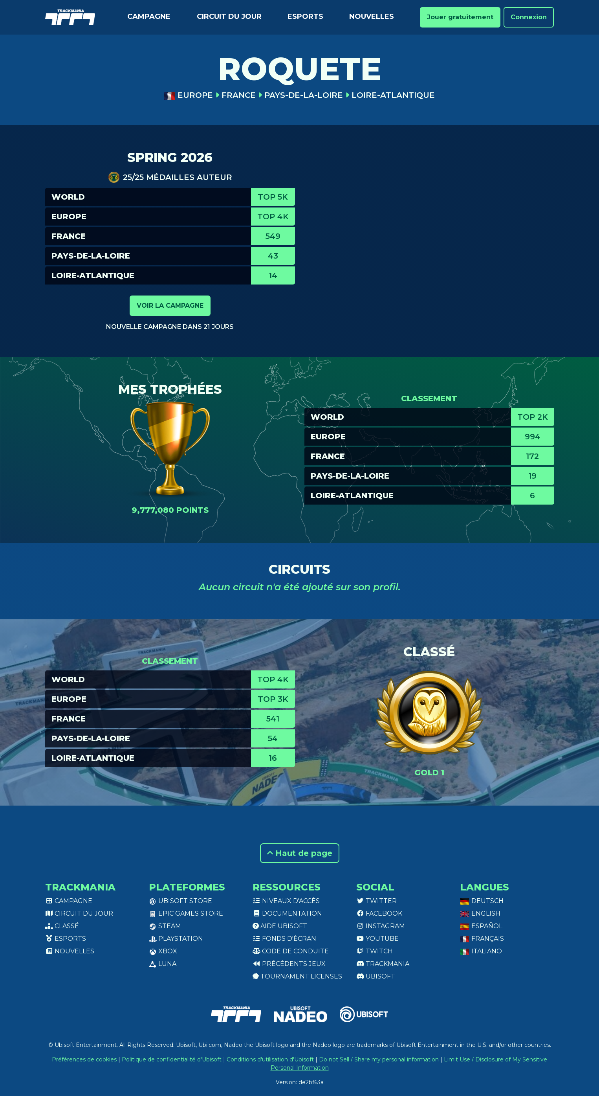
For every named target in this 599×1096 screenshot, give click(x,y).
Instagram (380, 926)
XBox (163, 951)
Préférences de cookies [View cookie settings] (85, 1059)
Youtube (377, 938)
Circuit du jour (229, 16)
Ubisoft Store (180, 901)
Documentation (287, 913)
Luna (162, 963)
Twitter (376, 901)
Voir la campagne (170, 305)
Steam (165, 926)
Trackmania (382, 963)
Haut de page (299, 853)
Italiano (481, 951)
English (480, 913)
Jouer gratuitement (460, 17)
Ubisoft (375, 976)
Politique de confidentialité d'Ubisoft (172, 1059)
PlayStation (176, 938)
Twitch (374, 951)
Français (482, 938)
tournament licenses (297, 976)
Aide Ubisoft (280, 926)
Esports (305, 16)
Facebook (379, 913)
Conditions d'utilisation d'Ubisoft (271, 1059)
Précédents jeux (289, 963)
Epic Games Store (186, 913)
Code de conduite (291, 951)
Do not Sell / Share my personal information (379, 1059)
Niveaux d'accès (286, 901)
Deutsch (482, 901)
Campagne (148, 16)
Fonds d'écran (284, 938)
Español (481, 926)
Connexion (529, 17)
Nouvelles (371, 16)
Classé (62, 926)
